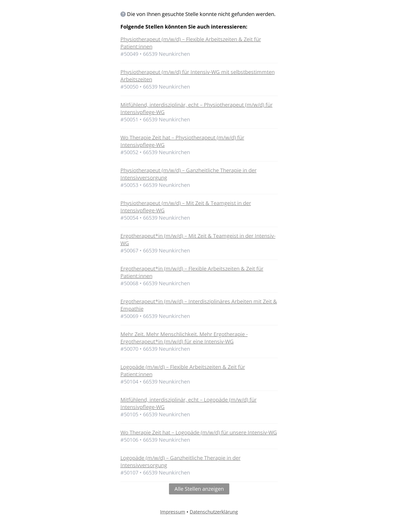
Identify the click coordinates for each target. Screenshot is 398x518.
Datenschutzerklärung (214, 512)
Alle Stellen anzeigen (199, 488)
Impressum (172, 512)
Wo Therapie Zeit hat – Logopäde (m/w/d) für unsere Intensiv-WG (198, 432)
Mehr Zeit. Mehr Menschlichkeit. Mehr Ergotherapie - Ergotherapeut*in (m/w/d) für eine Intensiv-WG (184, 338)
